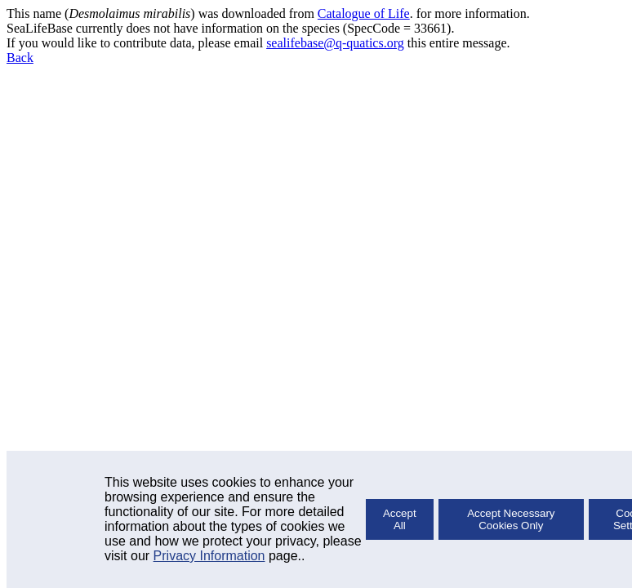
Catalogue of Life (364, 13)
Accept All (399, 519)
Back (20, 58)
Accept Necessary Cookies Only (510, 519)
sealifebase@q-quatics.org (335, 43)
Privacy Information (209, 556)
